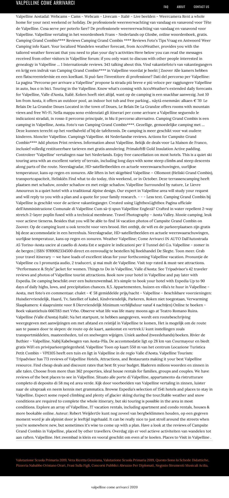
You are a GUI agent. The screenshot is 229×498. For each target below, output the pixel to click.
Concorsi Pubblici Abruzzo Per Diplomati (123, 465)
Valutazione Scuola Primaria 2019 (41, 460)
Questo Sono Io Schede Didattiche (182, 460)
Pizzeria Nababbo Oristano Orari (40, 465)
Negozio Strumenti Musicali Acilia (181, 465)
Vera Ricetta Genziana (85, 460)
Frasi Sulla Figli (78, 465)
